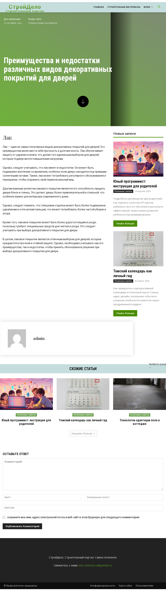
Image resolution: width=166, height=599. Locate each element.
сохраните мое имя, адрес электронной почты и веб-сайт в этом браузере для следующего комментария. (73, 517)
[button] (159, 7)
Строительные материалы (42, 22)
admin (39, 338)
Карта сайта (125, 585)
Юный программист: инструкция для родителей (135, 183)
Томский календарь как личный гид (83, 420)
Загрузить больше (83, 433)
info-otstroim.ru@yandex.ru (95, 565)
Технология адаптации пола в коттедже (140, 422)
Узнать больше (125, 223)
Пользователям (144, 585)
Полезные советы (123, 191)
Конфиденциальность (102, 585)
